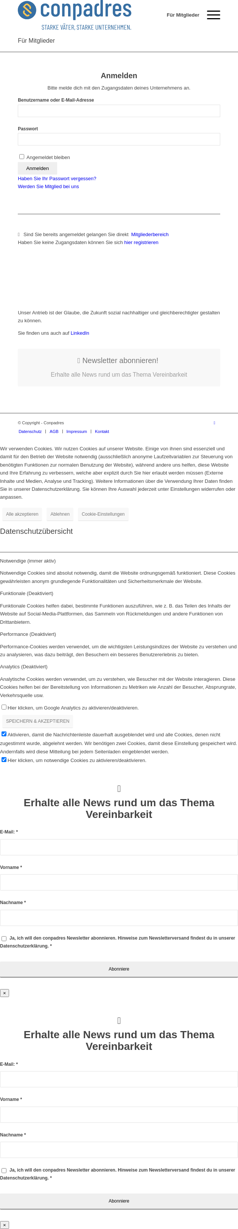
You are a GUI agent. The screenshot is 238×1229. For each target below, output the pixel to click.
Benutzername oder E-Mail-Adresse (56, 100)
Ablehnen (60, 514)
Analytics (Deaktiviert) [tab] (24, 666)
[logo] (99, 15)
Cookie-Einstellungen (103, 514)
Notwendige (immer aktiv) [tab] (28, 561)
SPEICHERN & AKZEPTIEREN (37, 721)
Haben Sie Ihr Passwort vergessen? (57, 178)
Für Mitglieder (36, 40)
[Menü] (209, 15)
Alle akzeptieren (22, 514)
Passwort (28, 128)
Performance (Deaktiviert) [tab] (28, 634)
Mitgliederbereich (150, 234)
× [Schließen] (4, 993)
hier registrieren (141, 242)
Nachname (13, 902)
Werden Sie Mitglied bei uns (48, 186)
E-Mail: (9, 832)
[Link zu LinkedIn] (214, 422)
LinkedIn (79, 333)
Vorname (11, 867)
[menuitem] (179, 15)
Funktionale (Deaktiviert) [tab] (26, 593)
